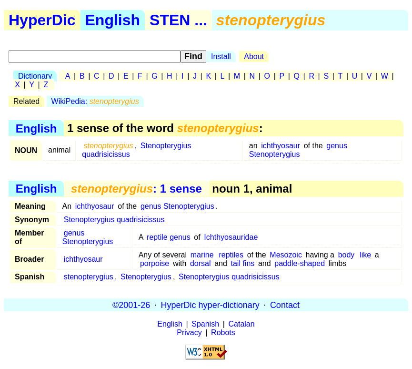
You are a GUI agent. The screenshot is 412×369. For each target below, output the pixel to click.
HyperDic (42, 20)
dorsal (200, 263)
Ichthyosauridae (231, 237)
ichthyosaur (280, 146)
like (365, 255)
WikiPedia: (95, 101)
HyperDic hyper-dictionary (210, 304)
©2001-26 (131, 304)
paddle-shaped (299, 263)
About (254, 56)
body (346, 255)
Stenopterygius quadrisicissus (114, 219)
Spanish (205, 324)
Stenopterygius (146, 277)
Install (221, 56)
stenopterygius (88, 277)
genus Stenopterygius (298, 150)
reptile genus (169, 237)
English (113, 20)
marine (202, 255)
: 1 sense (136, 188)
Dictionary (35, 76)
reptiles (231, 255)
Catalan (242, 324)
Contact (285, 304)
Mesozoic (286, 255)
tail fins (243, 263)
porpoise (154, 263)
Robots (223, 332)
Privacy (189, 332)
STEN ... (178, 20)
